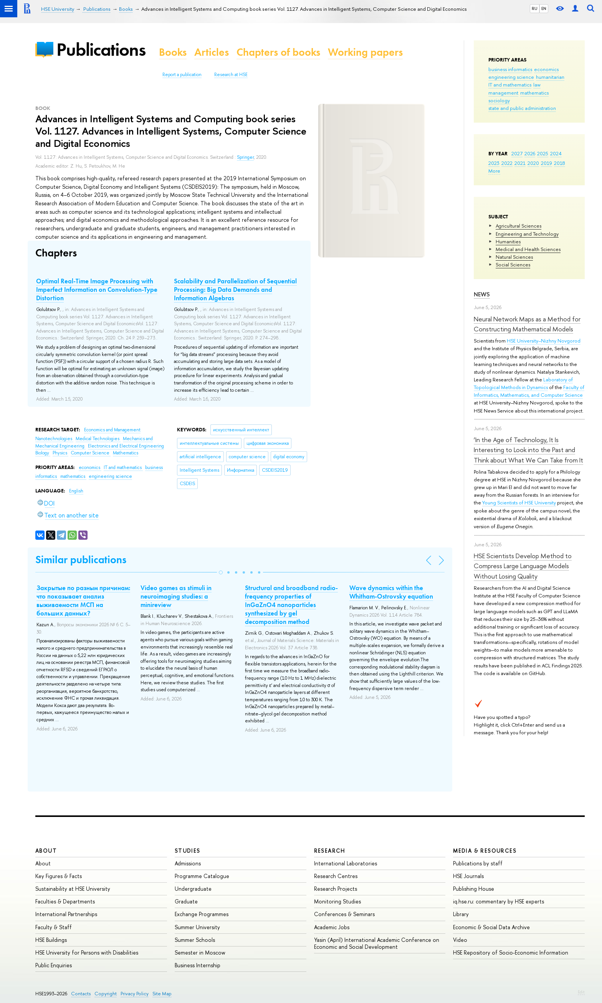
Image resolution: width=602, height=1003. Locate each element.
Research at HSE (231, 75)
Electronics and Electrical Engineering (126, 446)
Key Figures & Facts (58, 876)
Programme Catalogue (202, 876)
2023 (493, 163)
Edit (581, 992)
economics (546, 69)
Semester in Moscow (200, 952)
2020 (533, 163)
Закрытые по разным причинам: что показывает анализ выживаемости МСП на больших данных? (83, 600)
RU (535, 8)
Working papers (365, 52)
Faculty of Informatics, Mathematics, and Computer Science (529, 391)
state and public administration (522, 108)
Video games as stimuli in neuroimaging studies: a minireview (176, 596)
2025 (542, 153)
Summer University (197, 927)
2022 (507, 163)
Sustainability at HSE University (72, 888)
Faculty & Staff (53, 927)
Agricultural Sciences (518, 225)
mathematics (534, 92)
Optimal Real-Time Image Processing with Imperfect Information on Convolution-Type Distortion (96, 289)
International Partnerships (66, 914)
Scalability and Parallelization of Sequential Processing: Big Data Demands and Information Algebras (235, 289)
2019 (546, 163)
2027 (517, 153)
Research (330, 850)
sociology (499, 100)
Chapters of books (278, 52)
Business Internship (197, 965)
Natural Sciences (514, 256)
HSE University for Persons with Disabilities (86, 952)
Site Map (162, 993)
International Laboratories (345, 863)
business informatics (510, 69)
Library (461, 914)
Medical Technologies (98, 439)
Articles (211, 52)
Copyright (105, 993)
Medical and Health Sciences (528, 249)
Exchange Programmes (201, 914)
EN (543, 8)
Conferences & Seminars (344, 914)
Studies (187, 850)
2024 (556, 153)
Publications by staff (478, 863)
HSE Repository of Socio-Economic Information (510, 952)
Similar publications (80, 559)
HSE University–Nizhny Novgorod (543, 340)
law (537, 84)
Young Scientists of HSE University (519, 502)
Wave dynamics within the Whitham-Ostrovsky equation (391, 592)
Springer (245, 157)
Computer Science (91, 453)
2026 (529, 153)
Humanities (508, 241)
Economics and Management (112, 430)
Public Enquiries (53, 965)
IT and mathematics (509, 84)
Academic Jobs (331, 927)
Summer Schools (195, 939)
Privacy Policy (135, 993)
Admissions (188, 863)
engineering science (511, 76)
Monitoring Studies (337, 901)
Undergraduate (193, 888)
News (482, 294)
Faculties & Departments (65, 901)
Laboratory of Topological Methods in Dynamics (523, 383)
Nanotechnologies (54, 439)
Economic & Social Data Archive (491, 927)
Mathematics (125, 453)
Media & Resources (484, 850)
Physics (60, 453)
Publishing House (473, 888)
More (494, 170)
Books (173, 52)
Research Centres (335, 876)
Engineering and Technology (527, 233)
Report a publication (182, 75)
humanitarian (550, 76)
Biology (42, 453)
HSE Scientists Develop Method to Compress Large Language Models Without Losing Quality (523, 566)
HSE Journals (468, 876)
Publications (101, 49)
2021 (520, 163)
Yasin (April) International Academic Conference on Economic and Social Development (376, 943)
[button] (221, 572)
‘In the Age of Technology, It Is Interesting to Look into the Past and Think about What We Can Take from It (528, 449)
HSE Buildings (51, 939)
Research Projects (335, 888)
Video (460, 939)
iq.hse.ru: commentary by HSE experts (498, 901)
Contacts (81, 993)
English (76, 491)
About (46, 850)
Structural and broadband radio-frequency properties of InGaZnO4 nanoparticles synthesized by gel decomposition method (291, 605)
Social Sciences (513, 264)
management (503, 92)
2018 (559, 163)
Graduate (186, 901)
